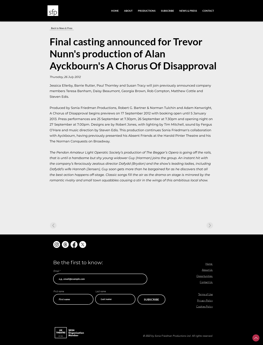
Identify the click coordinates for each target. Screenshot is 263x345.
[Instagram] (56, 244)
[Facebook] (74, 244)
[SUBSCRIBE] (151, 299)
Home (208, 263)
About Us (207, 270)
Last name (101, 291)
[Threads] (65, 244)
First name (59, 291)
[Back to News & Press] (62, 28)
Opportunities (204, 276)
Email (56, 271)
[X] (82, 244)
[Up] (255, 337)
